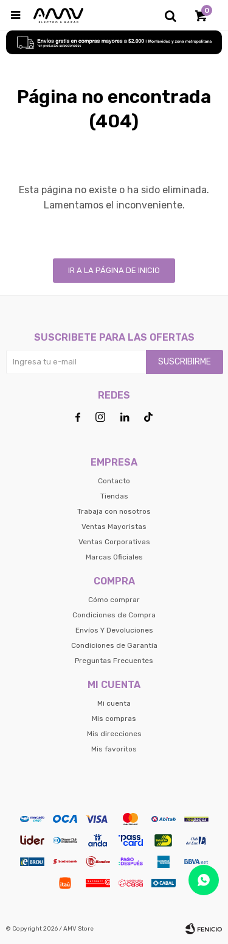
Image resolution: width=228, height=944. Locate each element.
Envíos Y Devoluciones (114, 630)
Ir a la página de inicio (114, 270)
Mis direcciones (114, 733)
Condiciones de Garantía (114, 645)
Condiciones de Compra (114, 615)
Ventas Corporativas (114, 542)
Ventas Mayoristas (114, 526)
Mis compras (114, 718)
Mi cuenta (114, 703)
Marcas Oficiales (114, 557)
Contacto (114, 481)
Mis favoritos (114, 749)
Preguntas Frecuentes (114, 660)
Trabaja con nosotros (114, 511)
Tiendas (114, 496)
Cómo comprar (114, 599)
